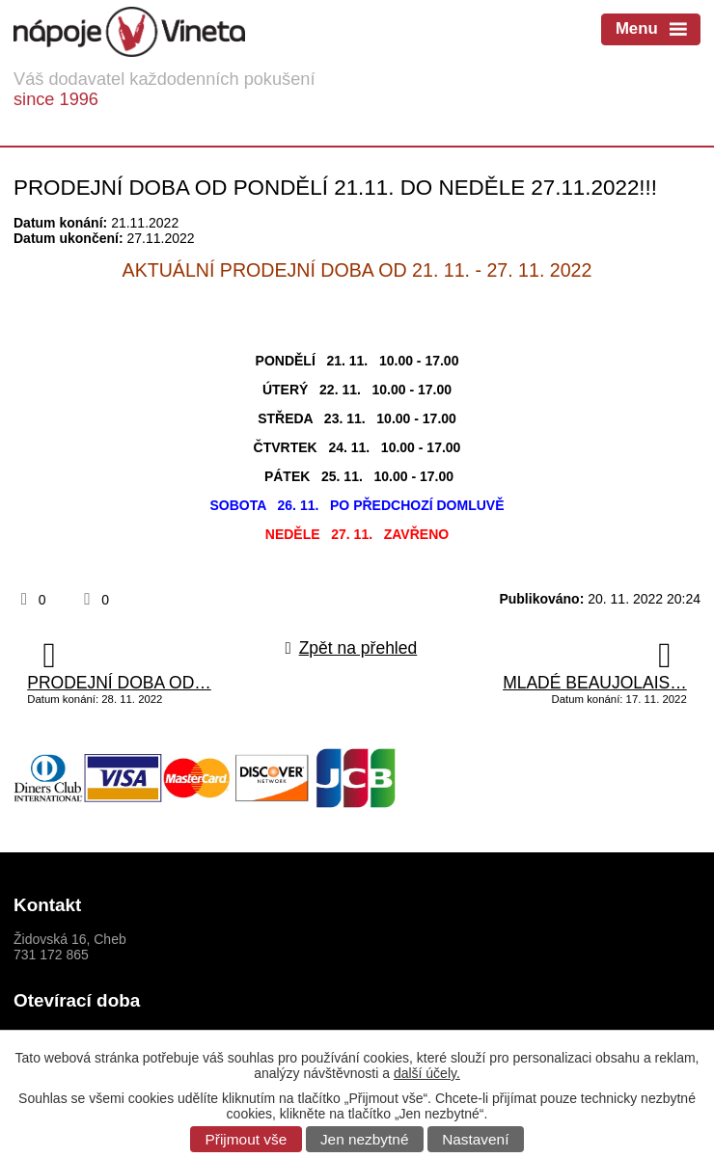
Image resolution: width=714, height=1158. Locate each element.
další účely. (427, 1073)
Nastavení (475, 1139)
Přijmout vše (247, 1139)
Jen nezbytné (364, 1139)
